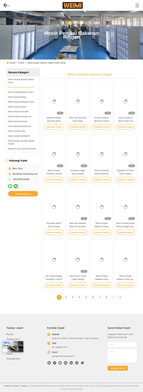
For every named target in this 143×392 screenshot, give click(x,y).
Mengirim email (117, 368)
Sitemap (23, 386)
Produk (21, 63)
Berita (9, 349)
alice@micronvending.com (25, 174)
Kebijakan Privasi (11, 386)
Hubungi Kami (13, 359)
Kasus (9, 354)
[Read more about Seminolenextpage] (113, 297)
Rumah (13, 63)
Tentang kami (13, 339)
